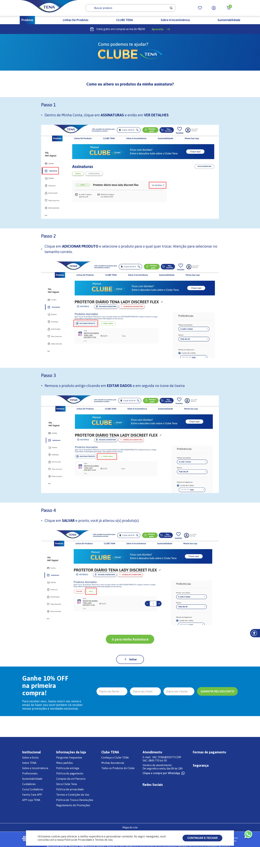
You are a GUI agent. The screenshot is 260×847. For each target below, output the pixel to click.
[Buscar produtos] (171, 8)
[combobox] (130, 8)
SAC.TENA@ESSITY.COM (166, 757)
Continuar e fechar (202, 838)
